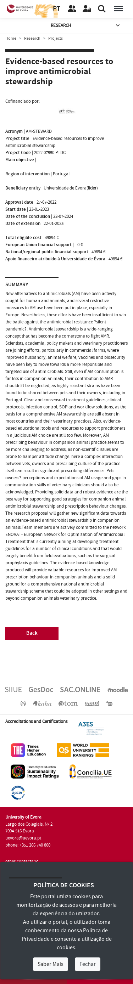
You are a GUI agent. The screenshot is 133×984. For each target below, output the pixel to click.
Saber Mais (50, 964)
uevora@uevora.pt (23, 838)
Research (86, 25)
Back (32, 633)
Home (10, 38)
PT (56, 8)
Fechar (87, 964)
